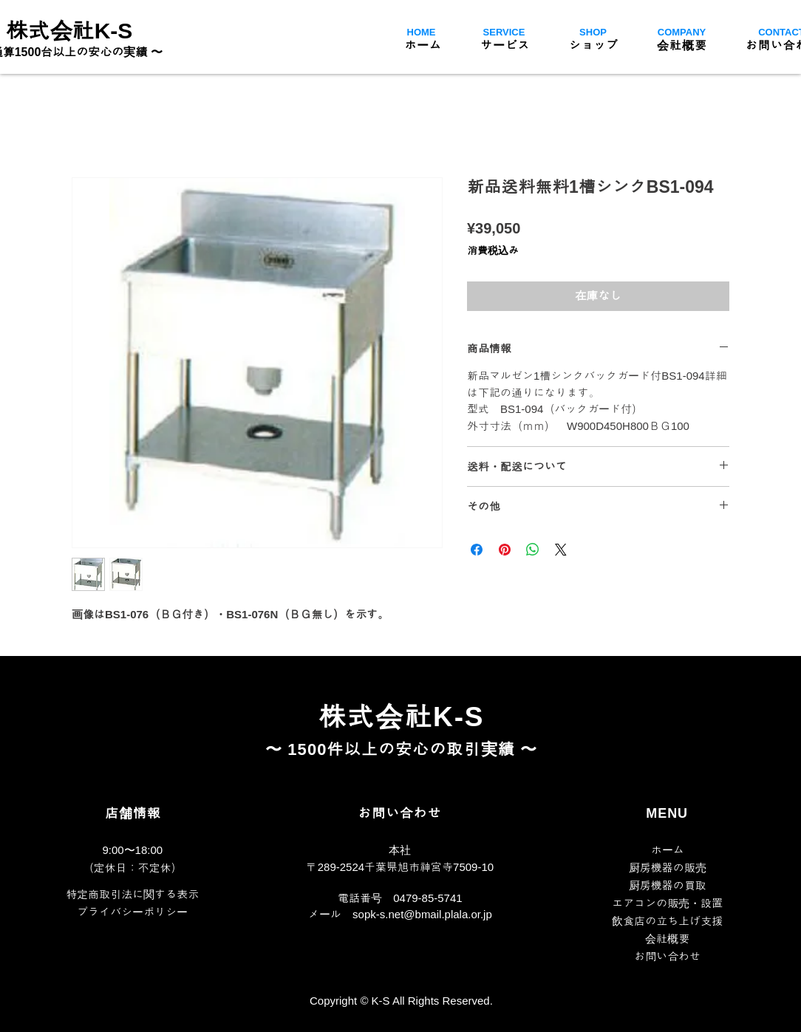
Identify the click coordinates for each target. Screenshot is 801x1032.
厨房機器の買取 (667, 885)
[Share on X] (561, 549)
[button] (505, 45)
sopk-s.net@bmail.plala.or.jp (422, 914)
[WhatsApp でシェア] (533, 549)
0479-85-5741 (427, 898)
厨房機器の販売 (667, 867)
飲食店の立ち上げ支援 (667, 921)
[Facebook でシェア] (476, 549)
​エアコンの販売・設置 (667, 903)
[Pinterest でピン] (505, 549)
